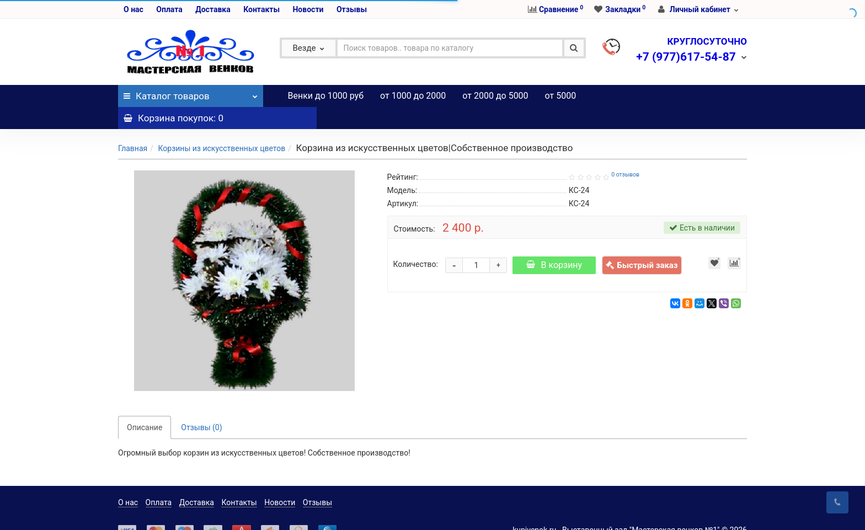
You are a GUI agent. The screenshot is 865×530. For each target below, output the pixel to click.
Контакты (261, 9)
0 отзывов (625, 152)
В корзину (556, 243)
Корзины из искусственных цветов (221, 126)
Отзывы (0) (201, 405)
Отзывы (352, 9)
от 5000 (560, 95)
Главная (132, 126)
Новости (307, 9)
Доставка (212, 9)
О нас (133, 9)
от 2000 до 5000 (495, 95)
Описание (144, 405)
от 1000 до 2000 (413, 95)
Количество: (415, 242)
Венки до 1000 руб (326, 95)
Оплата (169, 9)
